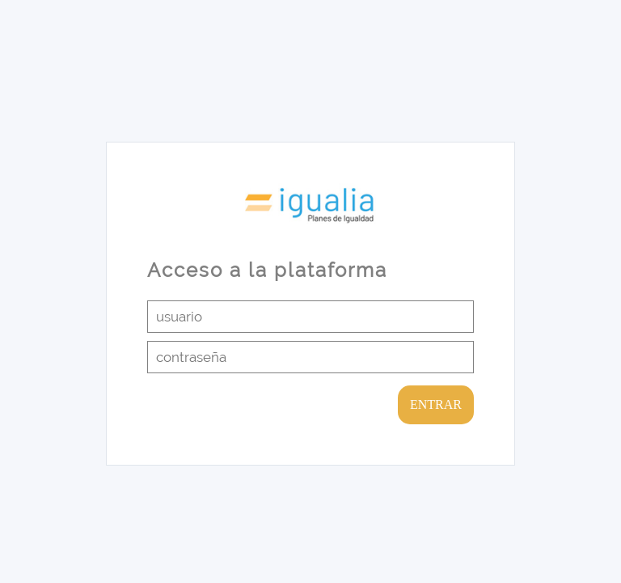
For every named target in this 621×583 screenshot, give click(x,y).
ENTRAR (436, 404)
